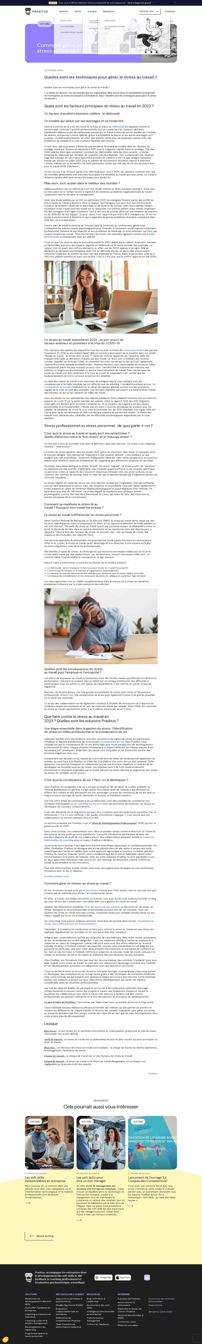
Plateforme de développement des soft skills (38, 1301)
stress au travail (132, 350)
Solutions (63, 11)
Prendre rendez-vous (56, 876)
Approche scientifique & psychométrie (69, 1300)
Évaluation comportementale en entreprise (67, 1311)
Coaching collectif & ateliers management (36, 1322)
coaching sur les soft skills (92, 803)
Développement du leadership (35, 1328)
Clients (77, 11)
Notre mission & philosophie (126, 1304)
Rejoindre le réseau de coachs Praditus (130, 1310)
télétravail (118, 126)
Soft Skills (44, 23)
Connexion (170, 11)
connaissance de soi (112, 741)
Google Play (103, 1277)
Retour (168, 21)
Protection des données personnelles (162, 1300)
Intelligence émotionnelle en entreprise (100, 1313)
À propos (92, 11)
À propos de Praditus (129, 1298)
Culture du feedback (98, 1324)
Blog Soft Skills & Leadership (96, 1300)
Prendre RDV (146, 11)
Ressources (108, 11)
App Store (123, 1277)
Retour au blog (45, 1236)
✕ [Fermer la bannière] (175, 3)
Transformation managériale (95, 1319)
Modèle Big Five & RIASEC (69, 1305)
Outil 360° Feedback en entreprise (37, 1309)
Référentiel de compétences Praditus (68, 1319)
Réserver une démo (128, 1325)
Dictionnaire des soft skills (98, 1306)
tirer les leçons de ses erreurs (102, 907)
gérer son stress (88, 890)
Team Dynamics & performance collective (68, 1325)
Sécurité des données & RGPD (131, 1316)
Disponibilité (155, 1305)
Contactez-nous (127, 1321)
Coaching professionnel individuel (38, 1315)
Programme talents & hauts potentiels (36, 1335)
